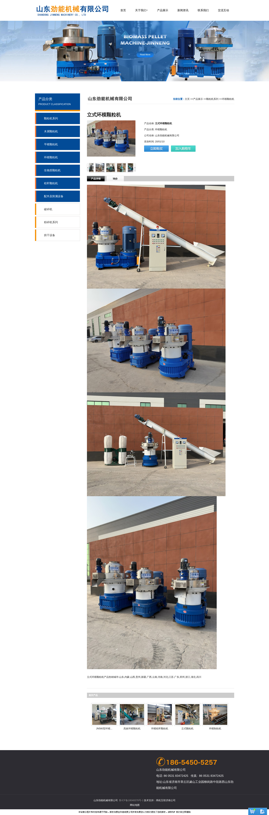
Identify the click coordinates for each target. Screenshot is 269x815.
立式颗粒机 (187, 728)
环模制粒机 (215, 728)
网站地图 (134, 805)
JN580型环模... (104, 728)
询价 (115, 178)
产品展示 (198, 99)
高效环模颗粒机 (132, 728)
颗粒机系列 (212, 99)
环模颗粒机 (228, 99)
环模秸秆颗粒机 (159, 728)
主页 (187, 99)
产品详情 (96, 178)
